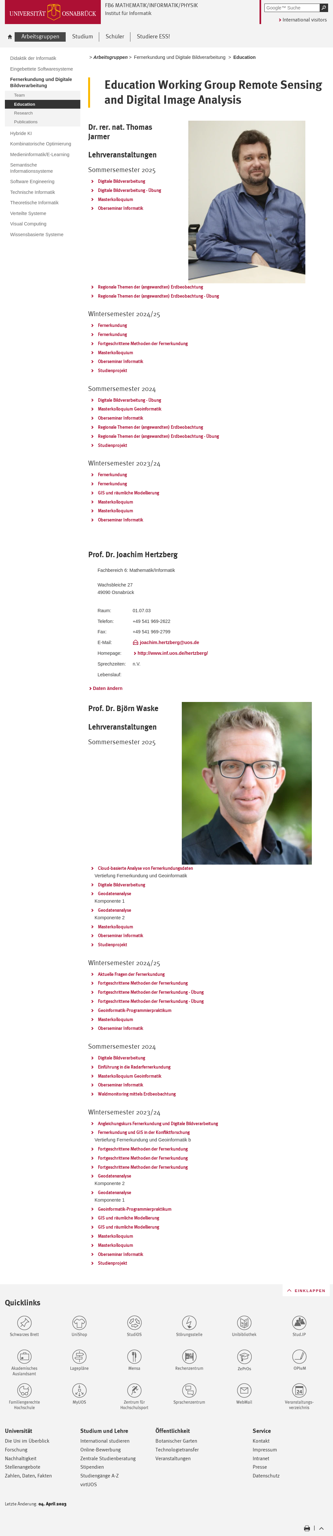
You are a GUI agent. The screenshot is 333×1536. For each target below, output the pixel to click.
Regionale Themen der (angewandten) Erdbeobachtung (150, 287)
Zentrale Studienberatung (108, 1458)
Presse (260, 1467)
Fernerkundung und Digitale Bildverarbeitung (180, 57)
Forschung (16, 1450)
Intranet (261, 1458)
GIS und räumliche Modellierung (128, 492)
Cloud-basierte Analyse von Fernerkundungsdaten (145, 868)
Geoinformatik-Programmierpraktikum (134, 1010)
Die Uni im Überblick (27, 1441)
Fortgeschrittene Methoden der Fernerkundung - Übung (151, 992)
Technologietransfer (177, 1450)
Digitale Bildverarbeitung (121, 181)
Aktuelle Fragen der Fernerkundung (131, 974)
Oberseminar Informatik (120, 208)
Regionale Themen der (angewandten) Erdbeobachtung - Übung (158, 296)
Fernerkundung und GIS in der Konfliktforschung (144, 1132)
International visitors (305, 20)
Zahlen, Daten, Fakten (28, 1476)
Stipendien (92, 1467)
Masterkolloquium (115, 199)
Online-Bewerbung (100, 1450)
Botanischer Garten (176, 1441)
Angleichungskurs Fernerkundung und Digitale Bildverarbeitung (158, 1123)
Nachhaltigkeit (20, 1458)
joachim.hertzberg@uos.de (169, 642)
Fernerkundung (112, 325)
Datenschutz (266, 1476)
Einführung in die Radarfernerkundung (134, 1067)
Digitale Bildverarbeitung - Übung (129, 190)
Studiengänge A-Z (99, 1476)
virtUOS (88, 1484)
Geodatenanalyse (114, 893)
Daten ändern (108, 688)
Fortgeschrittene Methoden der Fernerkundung (143, 343)
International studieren (104, 1441)
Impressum (265, 1450)
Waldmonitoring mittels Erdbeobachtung (137, 1094)
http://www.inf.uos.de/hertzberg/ (173, 653)
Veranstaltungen (173, 1458)
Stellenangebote (22, 1467)
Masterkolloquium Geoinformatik (129, 408)
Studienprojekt (112, 370)
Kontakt (261, 1441)
